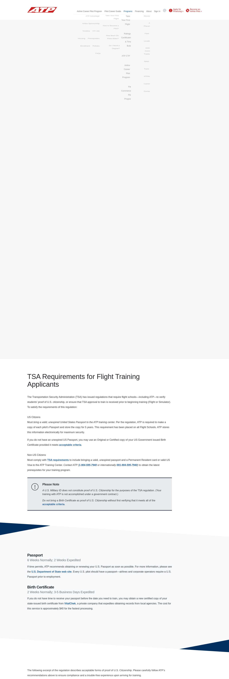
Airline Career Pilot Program (89, 11)
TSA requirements (58, 460)
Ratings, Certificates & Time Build (118, 16)
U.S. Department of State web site (51, 571)
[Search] (164, 11)
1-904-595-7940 (88, 465)
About (148, 11)
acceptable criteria (70, 445)
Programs (128, 11)
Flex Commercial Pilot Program (188, 16)
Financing (139, 11)
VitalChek (70, 603)
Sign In (157, 11)
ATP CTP (139, 16)
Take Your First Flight (91, 16)
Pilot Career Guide (113, 11)
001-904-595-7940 (127, 465)
